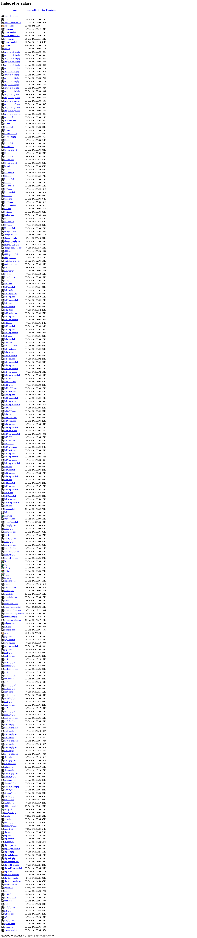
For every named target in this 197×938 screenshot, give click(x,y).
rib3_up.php (9, 737)
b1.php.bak (8, 127)
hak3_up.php (9, 329)
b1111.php (8, 202)
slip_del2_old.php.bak (13, 868)
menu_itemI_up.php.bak (14, 613)
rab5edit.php (9, 721)
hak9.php (8, 480)
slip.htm (7, 832)
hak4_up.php (9, 365)
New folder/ (9, 26)
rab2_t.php (8, 672)
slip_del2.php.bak (11, 862)
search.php (8, 822)
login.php (8, 577)
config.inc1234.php (12, 264)
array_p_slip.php (11, 117)
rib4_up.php (9, 744)
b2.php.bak (8, 143)
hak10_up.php (10, 499)
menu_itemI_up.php (12, 610)
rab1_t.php (8, 659)
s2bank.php (9, 767)
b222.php (8, 196)
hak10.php (8, 493)
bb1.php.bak (9, 222)
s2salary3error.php (11, 786)
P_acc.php (8, 29)
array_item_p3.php (12, 104)
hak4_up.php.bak (11, 369)
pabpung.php (9, 623)
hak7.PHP (8, 437)
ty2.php (7, 917)
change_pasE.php (11, 244)
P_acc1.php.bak (10, 42)
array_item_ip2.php (12, 91)
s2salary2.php (9, 780)
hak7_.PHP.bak (10, 447)
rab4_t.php (8, 692)
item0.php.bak (10, 532)
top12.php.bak (10, 897)
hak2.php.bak (9, 307)
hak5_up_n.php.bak (12, 404)
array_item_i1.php (11, 71)
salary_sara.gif (10, 813)
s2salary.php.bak (11, 773)
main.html (8, 584)
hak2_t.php (8, 310)
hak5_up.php (9, 395)
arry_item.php (10, 120)
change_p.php (10, 231)
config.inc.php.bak (11, 261)
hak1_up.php (9, 297)
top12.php (8, 894)
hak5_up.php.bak (11, 398)
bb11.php (8, 225)
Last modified (33, 10)
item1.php (8, 535)
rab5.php (7, 702)
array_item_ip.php (11, 88)
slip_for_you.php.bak (13, 881)
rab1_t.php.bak (10, 662)
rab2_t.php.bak (10, 675)
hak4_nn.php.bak (11, 362)
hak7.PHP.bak (10, 440)
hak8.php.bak (9, 470)
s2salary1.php (9, 777)
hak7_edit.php (10, 450)
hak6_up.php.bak (11, 427)
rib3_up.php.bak (11, 741)
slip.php (7, 835)
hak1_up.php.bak (11, 300)
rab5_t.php (8, 708)
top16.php (8, 901)
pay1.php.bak (9, 640)
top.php (7, 891)
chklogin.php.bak (11, 254)
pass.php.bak (9, 630)
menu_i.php (9, 600)
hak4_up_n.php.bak (12, 375)
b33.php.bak (9, 186)
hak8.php (8, 466)
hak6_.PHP (8, 414)
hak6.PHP (8, 408)
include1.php (9, 519)
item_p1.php (9, 555)
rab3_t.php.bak (10, 685)
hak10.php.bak (10, 496)
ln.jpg (6, 574)
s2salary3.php (9, 783)
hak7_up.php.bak (11, 457)
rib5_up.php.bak (11, 754)
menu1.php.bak (10, 597)
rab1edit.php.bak (11, 669)
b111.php (8, 189)
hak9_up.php (9, 486)
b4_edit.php (9, 166)
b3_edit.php (9, 160)
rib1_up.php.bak (11, 728)
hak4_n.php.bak (10, 355)
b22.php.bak (9, 179)
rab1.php (7, 653)
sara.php (7, 819)
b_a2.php (8, 212)
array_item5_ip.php (12, 65)
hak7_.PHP (8, 444)
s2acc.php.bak (10, 760)
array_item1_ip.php (12, 52)
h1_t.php (7, 274)
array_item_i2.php (11, 75)
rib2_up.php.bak (11, 734)
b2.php (7, 140)
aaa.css (7, 49)
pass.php (7, 626)
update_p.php (9, 924)
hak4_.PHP (8, 342)
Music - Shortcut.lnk (12, 22)
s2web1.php (9, 796)
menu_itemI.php (11, 604)
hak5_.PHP (8, 385)
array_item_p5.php (12, 111)
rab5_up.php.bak (11, 718)
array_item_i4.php (11, 81)
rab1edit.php (9, 666)
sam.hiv (7, 816)
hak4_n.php (9, 352)
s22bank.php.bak (11, 806)
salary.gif (8, 809)
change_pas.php (10, 238)
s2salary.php (9, 770)
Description (51, 10)
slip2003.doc (9, 842)
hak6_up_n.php (10, 431)
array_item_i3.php (11, 78)
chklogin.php (9, 251)
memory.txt (9, 591)
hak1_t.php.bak (10, 293)
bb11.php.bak (9, 228)
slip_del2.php (9, 858)
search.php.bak (10, 826)
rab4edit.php (9, 698)
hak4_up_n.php (10, 372)
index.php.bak (10, 525)
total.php (7, 904)
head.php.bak (9, 509)
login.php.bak (9, 581)
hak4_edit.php (10, 349)
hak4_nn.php (9, 359)
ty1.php (7, 910)
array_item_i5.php (11, 85)
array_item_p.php (11, 94)
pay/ (6, 633)
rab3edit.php (9, 688)
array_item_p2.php (12, 101)
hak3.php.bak (9, 326)
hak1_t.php (8, 290)
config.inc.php (10, 258)
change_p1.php (10, 235)
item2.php (8, 542)
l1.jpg (6, 561)
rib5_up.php (9, 751)
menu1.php (8, 594)
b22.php (7, 176)
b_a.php (7, 209)
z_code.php (9, 927)
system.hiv (8, 888)
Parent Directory (11, 16)
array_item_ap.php (11, 68)
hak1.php (8, 284)
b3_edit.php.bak (10, 163)
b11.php (7, 169)
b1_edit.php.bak (10, 133)
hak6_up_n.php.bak (12, 434)
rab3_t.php (8, 682)
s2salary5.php (9, 793)
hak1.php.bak (9, 287)
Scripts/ (7, 45)
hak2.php (8, 303)
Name (14, 10)
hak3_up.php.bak (11, 333)
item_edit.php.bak (11, 551)
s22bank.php (9, 803)
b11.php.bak (9, 173)
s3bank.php (9, 799)
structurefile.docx (11, 884)
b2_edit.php (9, 147)
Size (43, 10)
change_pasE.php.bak (13, 248)
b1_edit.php (9, 130)
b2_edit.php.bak (10, 150)
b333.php (8, 199)
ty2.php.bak (9, 920)
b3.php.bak (8, 156)
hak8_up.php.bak (11, 476)
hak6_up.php (9, 424)
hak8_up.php (9, 473)
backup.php (9, 215)
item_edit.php (9, 548)
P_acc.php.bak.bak (11, 36)
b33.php (7, 182)
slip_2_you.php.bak (12, 848)
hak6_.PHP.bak (10, 418)
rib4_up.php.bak (11, 747)
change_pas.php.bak (12, 241)
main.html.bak (10, 587)
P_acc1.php (9, 39)
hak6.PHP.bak (10, 411)
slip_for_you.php (11, 878)
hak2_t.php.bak (10, 313)
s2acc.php (8, 757)
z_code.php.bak (10, 930)
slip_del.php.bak (11, 855)
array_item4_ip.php (12, 62)
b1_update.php (10, 137)
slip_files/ (8, 871)
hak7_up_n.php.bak (12, 463)
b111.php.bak (9, 192)
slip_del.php (9, 852)
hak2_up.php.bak (11, 320)
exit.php (7, 267)
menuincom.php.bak (12, 620)
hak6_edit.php (10, 421)
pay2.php (8, 649)
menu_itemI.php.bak (12, 607)
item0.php (8, 529)
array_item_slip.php (12, 114)
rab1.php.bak (9, 656)
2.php (6, 19)
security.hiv (9, 829)
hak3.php (8, 323)
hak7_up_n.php (10, 460)
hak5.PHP (8, 378)
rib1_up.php (9, 724)
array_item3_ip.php (12, 58)
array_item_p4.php (12, 107)
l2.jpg (6, 564)
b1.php (7, 124)
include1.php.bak (11, 522)
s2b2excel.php (10, 764)
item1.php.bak (10, 538)
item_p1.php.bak (11, 558)
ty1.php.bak (9, 914)
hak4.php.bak (9, 339)
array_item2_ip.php (12, 55)
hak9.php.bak (9, 483)
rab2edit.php (9, 679)
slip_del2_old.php (11, 865)
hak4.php (8, 336)
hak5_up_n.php (10, 401)
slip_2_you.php (10, 845)
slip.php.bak (9, 839)
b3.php (7, 153)
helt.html (8, 512)
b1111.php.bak (10, 205)
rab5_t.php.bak (10, 711)
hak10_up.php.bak (11, 502)
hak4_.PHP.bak (10, 346)
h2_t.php (7, 280)
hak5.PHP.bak (10, 382)
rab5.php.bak (9, 705)
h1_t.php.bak (9, 277)
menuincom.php (10, 617)
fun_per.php (9, 271)
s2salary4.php (9, 790)
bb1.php (7, 218)
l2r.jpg (7, 568)
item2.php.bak (10, 545)
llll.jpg (7, 571)
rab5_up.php (9, 715)
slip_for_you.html (11, 875)
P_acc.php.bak (10, 32)
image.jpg (8, 515)
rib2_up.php (9, 731)
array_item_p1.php (12, 98)
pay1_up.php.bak (11, 646)
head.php (8, 506)
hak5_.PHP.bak (10, 388)
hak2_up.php (9, 316)
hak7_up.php (9, 453)
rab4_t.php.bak (10, 695)
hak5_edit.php (10, 391)
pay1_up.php (9, 643)
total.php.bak (9, 907)
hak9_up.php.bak (11, 489)
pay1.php (8, 636)
